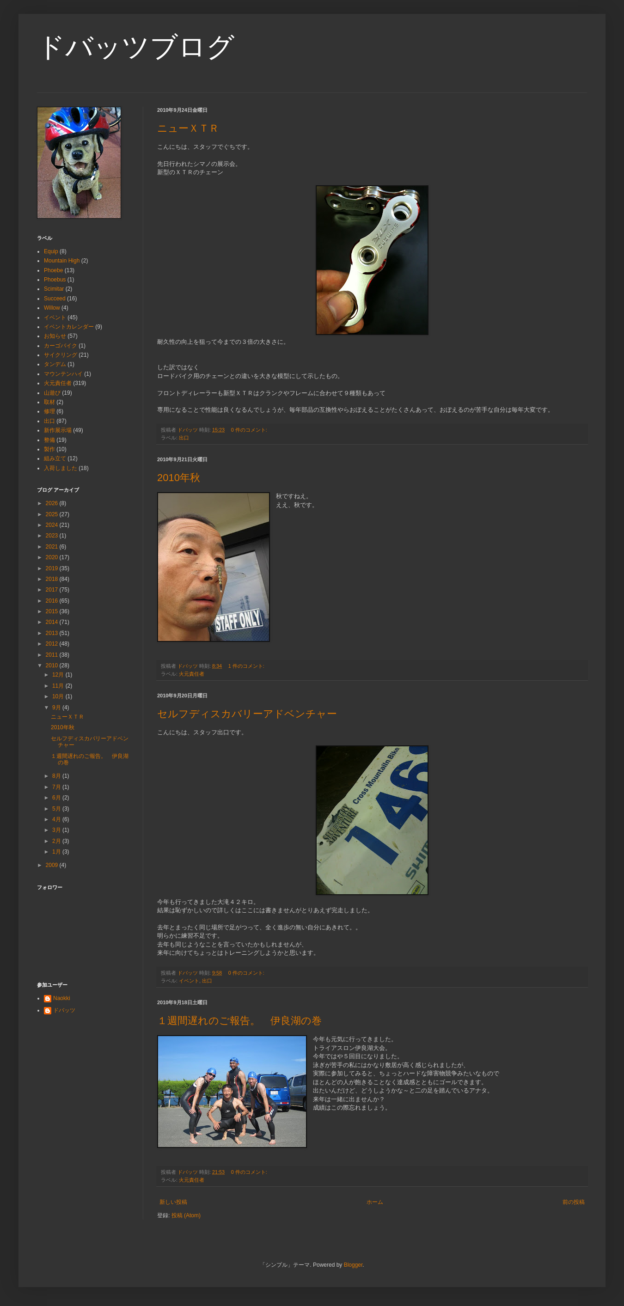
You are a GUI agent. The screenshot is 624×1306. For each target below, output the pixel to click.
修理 (49, 411)
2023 (53, 535)
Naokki (61, 998)
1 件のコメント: (247, 666)
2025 (53, 514)
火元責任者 (191, 674)
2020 (53, 557)
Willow (52, 308)
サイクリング (60, 355)
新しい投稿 (173, 1202)
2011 (53, 655)
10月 (59, 696)
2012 (53, 644)
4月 (57, 819)
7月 (57, 787)
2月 (57, 841)
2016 (53, 601)
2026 (53, 503)
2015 (53, 611)
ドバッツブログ (135, 46)
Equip (51, 251)
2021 (53, 546)
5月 (57, 809)
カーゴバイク (60, 345)
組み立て (55, 458)
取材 (49, 402)
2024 (53, 525)
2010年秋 (178, 477)
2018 (53, 579)
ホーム (375, 1202)
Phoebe (53, 270)
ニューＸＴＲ (188, 128)
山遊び (52, 393)
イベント (189, 980)
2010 (53, 665)
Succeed (55, 298)
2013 (53, 633)
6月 (57, 797)
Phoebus (55, 279)
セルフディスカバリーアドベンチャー (247, 714)
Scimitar (54, 289)
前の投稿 (574, 1202)
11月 (59, 686)
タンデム (55, 364)
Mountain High (62, 260)
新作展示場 (58, 430)
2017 (53, 589)
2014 (53, 622)
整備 (49, 440)
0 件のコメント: (250, 430)
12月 (59, 674)
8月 (57, 776)
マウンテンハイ (63, 374)
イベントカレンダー (69, 326)
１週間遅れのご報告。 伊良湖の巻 (239, 1020)
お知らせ (55, 336)
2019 (53, 568)
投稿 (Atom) (186, 1215)
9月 (57, 707)
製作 (49, 449)
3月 (57, 830)
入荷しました (60, 468)
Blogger (353, 1265)
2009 (53, 865)
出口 (184, 437)
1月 (57, 851)
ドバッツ (64, 1010)
